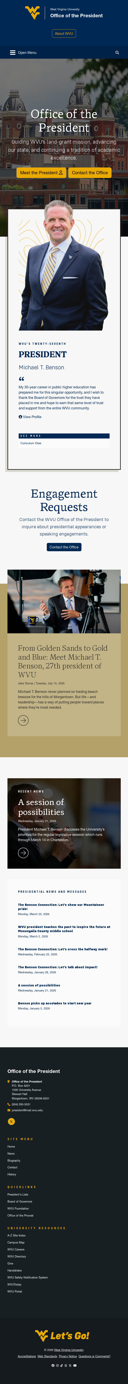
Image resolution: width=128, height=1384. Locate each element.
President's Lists (17, 1194)
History (11, 1174)
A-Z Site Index (16, 1235)
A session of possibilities (39, 985)
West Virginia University (68, 1350)
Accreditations (27, 1356)
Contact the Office (90, 172)
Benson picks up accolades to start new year (55, 1003)
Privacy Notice (68, 1356)
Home (11, 1146)
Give (10, 1263)
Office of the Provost (20, 1215)
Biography (13, 1160)
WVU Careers (15, 1249)
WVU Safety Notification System (27, 1277)
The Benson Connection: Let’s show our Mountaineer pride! (61, 907)
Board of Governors (19, 1201)
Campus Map (16, 1242)
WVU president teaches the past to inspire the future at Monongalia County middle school (64, 929)
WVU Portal (14, 1291)
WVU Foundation (18, 1208)
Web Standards (47, 1356)
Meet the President (41, 172)
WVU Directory (16, 1256)
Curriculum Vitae (30, 443)
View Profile (30, 417)
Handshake (14, 1270)
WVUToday (14, 1284)
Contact (12, 1167)
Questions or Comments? (94, 1356)
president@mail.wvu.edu (27, 1110)
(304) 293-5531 (21, 1104)
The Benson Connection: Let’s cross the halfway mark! (62, 949)
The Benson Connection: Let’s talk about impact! (57, 967)
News (10, 1153)
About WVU (64, 33)
